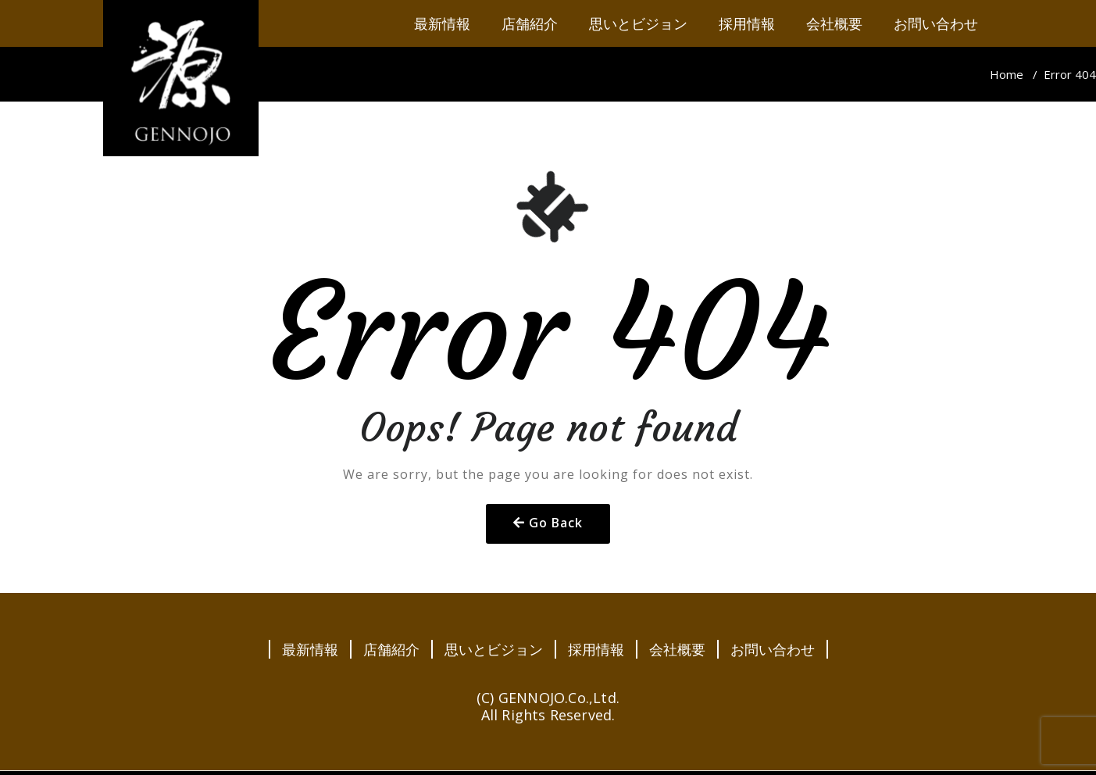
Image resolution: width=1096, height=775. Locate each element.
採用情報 (596, 649)
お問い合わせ (772, 649)
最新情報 (310, 649)
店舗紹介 (391, 649)
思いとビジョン (493, 649)
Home (1006, 74)
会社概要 (677, 649)
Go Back (556, 522)
